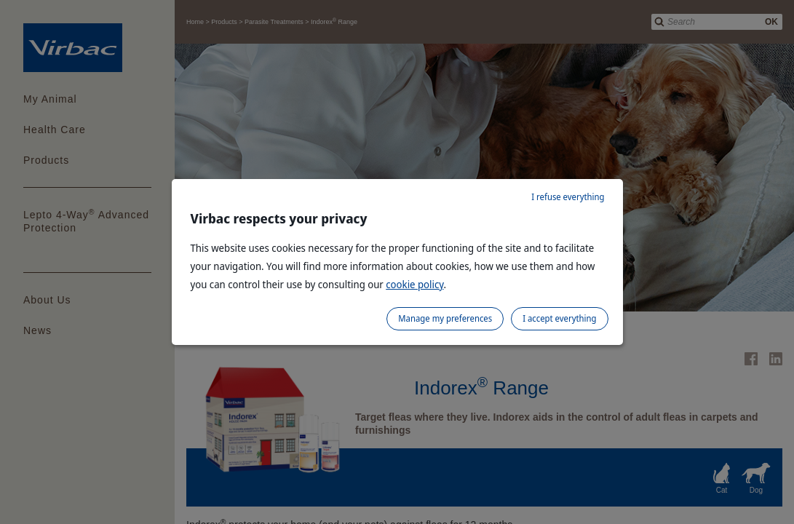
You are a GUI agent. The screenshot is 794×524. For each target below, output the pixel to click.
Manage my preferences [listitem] (445, 318)
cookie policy (414, 284)
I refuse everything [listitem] (567, 197)
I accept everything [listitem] (559, 318)
